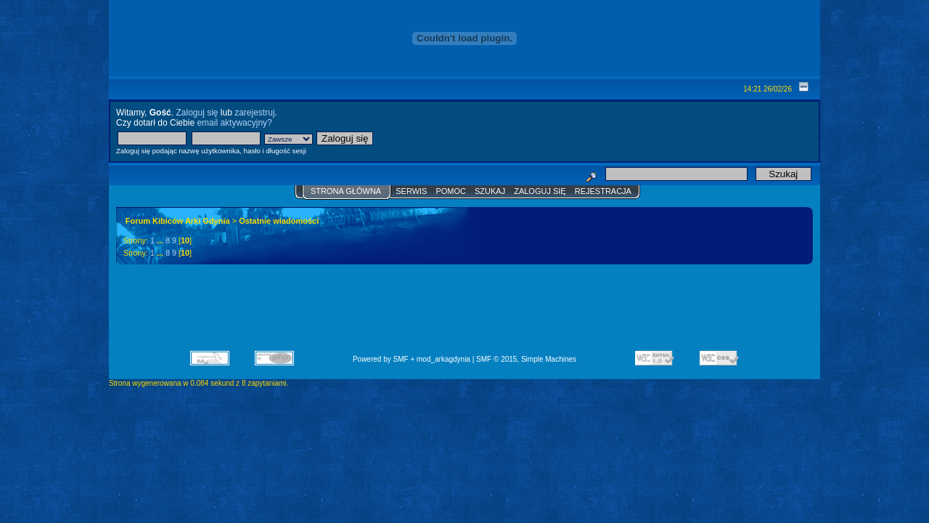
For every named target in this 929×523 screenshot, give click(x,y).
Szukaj (490, 191)
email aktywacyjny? (234, 123)
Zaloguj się (197, 113)
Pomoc (450, 191)
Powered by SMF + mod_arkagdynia (411, 359)
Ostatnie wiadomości (279, 220)
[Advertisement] (464, 312)
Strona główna (346, 191)
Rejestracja (603, 191)
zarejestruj (254, 113)
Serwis (411, 191)
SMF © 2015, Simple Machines (526, 359)
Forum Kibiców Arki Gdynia (178, 220)
